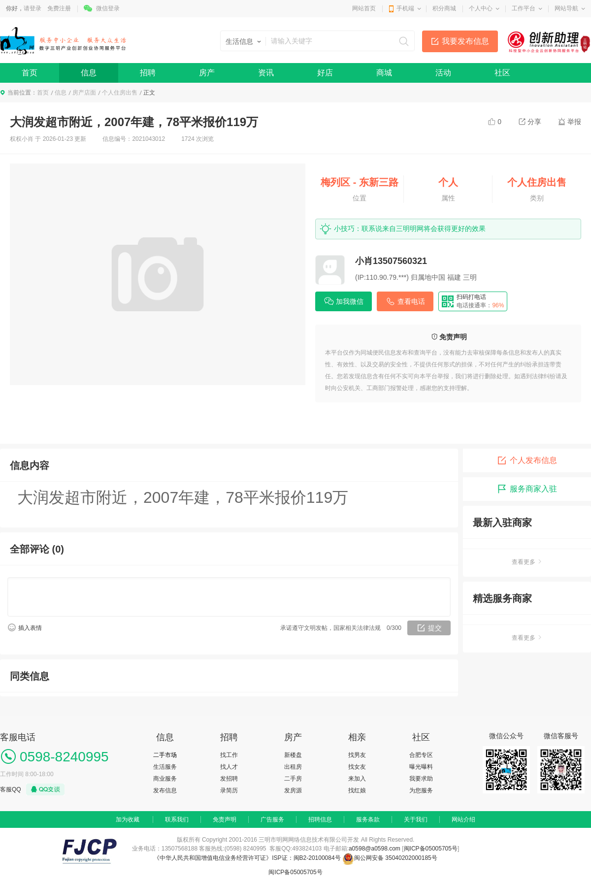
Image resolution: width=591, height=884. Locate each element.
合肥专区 (421, 755)
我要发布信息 (465, 41)
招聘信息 (320, 819)
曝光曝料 (421, 766)
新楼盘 (293, 755)
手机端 (405, 8)
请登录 (32, 8)
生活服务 (165, 766)
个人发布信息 (527, 460)
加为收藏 (127, 819)
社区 (502, 72)
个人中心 (480, 8)
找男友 (357, 755)
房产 (207, 72)
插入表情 (30, 627)
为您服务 (421, 790)
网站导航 (566, 8)
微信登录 (108, 8)
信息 (89, 72)
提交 (435, 628)
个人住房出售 (119, 92)
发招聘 (229, 778)
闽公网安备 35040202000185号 (389, 858)
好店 (325, 72)
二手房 (293, 778)
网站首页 (364, 8)
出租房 (293, 766)
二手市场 (165, 755)
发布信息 (165, 790)
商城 (384, 72)
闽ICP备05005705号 (431, 848)
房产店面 (84, 92)
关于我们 (415, 819)
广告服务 (272, 819)
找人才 (229, 766)
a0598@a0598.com (374, 848)
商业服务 (165, 778)
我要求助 (421, 778)
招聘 (148, 72)
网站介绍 (463, 819)
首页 (29, 72)
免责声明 (224, 819)
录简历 (229, 790)
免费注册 (59, 8)
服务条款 (368, 819)
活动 (443, 72)
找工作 (229, 755)
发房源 (293, 790)
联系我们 (177, 819)
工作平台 (523, 8)
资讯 (266, 72)
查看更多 (527, 561)
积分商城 (444, 8)
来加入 (357, 778)
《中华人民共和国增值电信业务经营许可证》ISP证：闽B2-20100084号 (248, 857)
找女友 (357, 766)
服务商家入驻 (527, 489)
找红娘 (357, 790)
